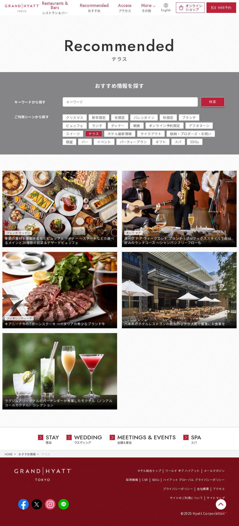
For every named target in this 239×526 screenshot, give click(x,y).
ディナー (118, 125)
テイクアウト (151, 133)
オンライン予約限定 (164, 125)
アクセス (219, 489)
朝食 (136, 125)
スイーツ (73, 133)
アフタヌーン (199, 125)
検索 (212, 102)
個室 (69, 141)
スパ (178, 141)
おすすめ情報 (27, 454)
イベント (104, 141)
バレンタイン (144, 117)
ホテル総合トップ (149, 470)
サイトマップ (216, 498)
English (166, 10)
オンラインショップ (193, 7)
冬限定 (119, 117)
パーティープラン (133, 141)
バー (84, 141)
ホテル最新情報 (120, 133)
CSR (145, 480)
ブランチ (189, 117)
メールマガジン (214, 470)
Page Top (221, 512)
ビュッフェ (74, 125)
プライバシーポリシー (178, 489)
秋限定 (168, 117)
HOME (9, 454)
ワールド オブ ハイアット (182, 470)
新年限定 (99, 117)
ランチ (97, 125)
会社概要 (203, 489)
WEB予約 (224, 7)
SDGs (194, 141)
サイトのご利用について (186, 498)
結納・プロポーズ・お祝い (191, 133)
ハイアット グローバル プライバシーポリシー (194, 480)
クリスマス (74, 117)
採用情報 (132, 480)
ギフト (161, 141)
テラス (93, 133)
